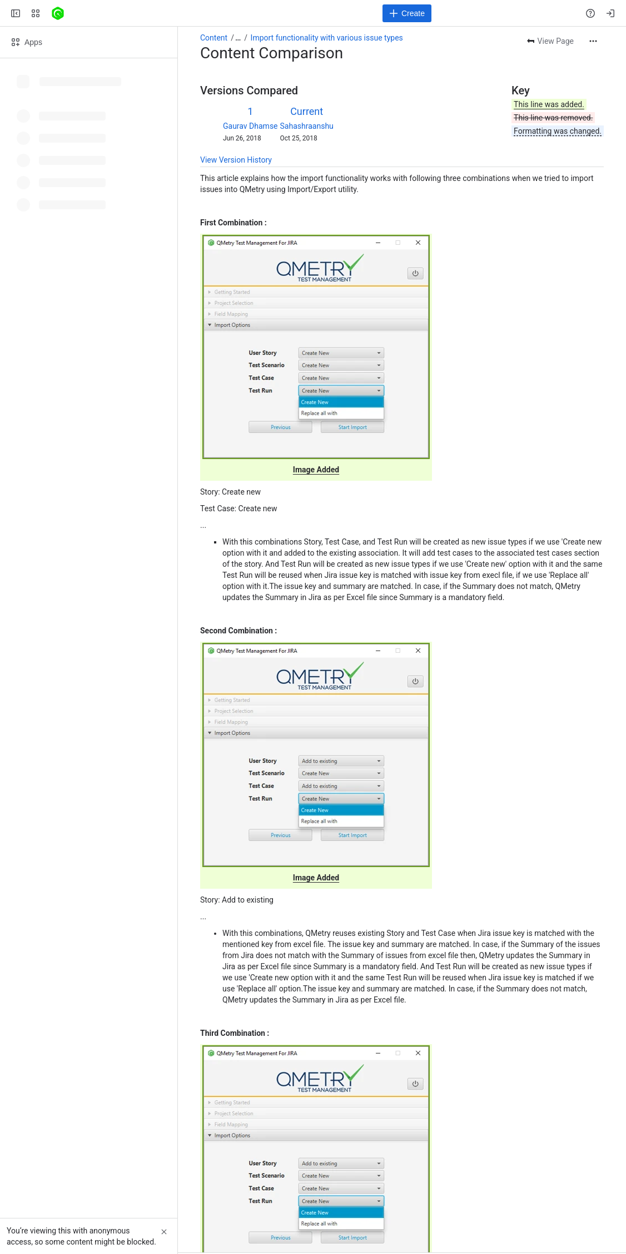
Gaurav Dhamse (250, 126)
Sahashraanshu (307, 126)
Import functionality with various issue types (327, 37)
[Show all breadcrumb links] (238, 37)
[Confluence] (58, 13)
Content (213, 37)
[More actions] (593, 41)
